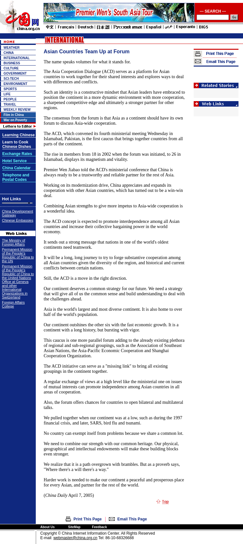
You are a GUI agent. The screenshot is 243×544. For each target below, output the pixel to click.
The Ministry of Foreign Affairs (13, 242)
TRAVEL (10, 104)
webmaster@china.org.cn (75, 538)
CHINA (9, 53)
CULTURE (11, 68)
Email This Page (132, 519)
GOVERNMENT (15, 73)
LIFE (7, 94)
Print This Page (87, 519)
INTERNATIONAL (17, 58)
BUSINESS (12, 63)
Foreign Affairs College (13, 304)
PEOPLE (10, 99)
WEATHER (12, 47)
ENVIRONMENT (15, 84)
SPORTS (10, 89)
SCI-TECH (11, 78)
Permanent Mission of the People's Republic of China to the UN (18, 255)
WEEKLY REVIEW (17, 109)
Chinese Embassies (17, 220)
